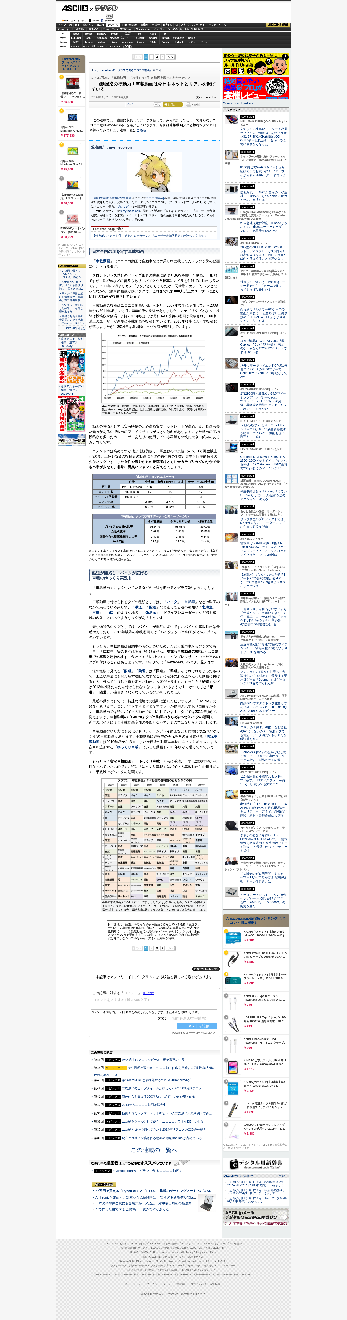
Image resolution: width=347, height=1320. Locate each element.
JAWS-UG (146, 1252)
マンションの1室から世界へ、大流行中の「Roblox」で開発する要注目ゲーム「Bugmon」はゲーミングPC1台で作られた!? (263, 677)
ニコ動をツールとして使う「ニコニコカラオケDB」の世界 (163, 1121)
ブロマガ (123, 206)
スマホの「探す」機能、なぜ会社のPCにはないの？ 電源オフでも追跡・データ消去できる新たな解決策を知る (263, 733)
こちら (141, 130)
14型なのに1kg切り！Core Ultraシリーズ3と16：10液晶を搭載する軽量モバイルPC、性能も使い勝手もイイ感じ (263, 431)
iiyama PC (167, 1248)
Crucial (153, 38)
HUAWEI (166, 38)
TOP (106, 1243)
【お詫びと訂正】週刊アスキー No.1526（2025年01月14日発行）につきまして (257, 1200)
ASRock (140, 38)
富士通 (76, 34)
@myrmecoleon (130, 211)
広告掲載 (215, 1284)
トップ (62, 24)
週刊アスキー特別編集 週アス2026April (72, 390)
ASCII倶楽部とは (75, 328)
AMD (88, 38)
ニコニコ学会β (155, 198)
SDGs (175, 29)
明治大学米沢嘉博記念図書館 (112, 198)
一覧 (157, 104)
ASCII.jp (74, 8)
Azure (115, 42)
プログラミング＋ (193, 1265)
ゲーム (222, 25)
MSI (140, 34)
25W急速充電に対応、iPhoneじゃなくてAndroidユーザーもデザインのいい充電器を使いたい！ (263, 226)
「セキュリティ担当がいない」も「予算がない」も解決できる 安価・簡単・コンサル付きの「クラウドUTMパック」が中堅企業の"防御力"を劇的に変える (263, 616)
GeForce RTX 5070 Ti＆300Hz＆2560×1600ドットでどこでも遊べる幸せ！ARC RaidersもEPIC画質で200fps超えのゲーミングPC (263, 462)
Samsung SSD (126, 1261)
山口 (110, 612)
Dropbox (140, 42)
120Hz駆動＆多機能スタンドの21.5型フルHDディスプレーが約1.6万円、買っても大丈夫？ (262, 780)
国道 (152, 607)
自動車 (144, 24)
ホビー (156, 24)
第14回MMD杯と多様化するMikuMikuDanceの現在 (157, 1080)
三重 (95, 612)
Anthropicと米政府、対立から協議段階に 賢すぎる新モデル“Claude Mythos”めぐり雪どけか (164, 1197)
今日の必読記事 (134, 1270)
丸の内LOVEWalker (222, 1274)
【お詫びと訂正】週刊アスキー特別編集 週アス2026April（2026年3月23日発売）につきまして (255, 1184)
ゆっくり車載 (127, 747)
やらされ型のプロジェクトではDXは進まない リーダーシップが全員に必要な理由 (262, 522)
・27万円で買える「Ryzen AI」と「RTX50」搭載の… (71, 274)
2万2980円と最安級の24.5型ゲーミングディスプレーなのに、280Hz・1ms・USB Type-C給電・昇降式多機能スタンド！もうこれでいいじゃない (263, 401)
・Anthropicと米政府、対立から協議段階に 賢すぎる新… (71, 285)
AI (70, 24)
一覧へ (282, 1175)
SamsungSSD (124, 37)
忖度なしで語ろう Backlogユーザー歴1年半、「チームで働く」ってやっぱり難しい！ (262, 285)
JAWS (76, 42)
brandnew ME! (127, 46)
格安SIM (80, 29)
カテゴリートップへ (206, 969)
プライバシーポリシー (160, 1284)
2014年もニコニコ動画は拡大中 (144, 1105)
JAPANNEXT (101, 46)
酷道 (127, 671)
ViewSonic (178, 38)
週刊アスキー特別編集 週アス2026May (72, 342)
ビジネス (87, 24)
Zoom (204, 42)
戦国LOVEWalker (242, 1274)
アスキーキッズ (65, 29)
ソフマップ (114, 46)
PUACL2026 (197, 29)
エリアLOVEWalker (122, 1274)
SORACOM (160, 1261)
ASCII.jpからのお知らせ (238, 1175)
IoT (77, 24)
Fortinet (179, 42)
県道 (138, 607)
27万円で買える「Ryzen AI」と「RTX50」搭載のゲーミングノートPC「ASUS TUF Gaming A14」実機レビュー (179, 1191)
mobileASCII (185, 1270)
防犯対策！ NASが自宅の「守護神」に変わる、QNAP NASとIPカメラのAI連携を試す (263, 196)
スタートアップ (208, 25)
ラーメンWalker (103, 1274)
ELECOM (76, 38)
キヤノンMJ (89, 46)
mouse (88, 34)
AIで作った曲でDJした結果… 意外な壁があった (132, 1209)
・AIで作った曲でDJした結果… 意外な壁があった (71, 308)
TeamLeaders (143, 29)
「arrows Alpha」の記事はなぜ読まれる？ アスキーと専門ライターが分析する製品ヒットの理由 (263, 756)
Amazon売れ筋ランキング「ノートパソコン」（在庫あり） (71, 64)
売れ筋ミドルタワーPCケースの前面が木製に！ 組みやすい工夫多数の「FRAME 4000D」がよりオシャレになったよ (263, 315)
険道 (141, 671)
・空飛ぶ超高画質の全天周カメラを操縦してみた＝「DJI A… (71, 320)
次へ (170, 56)
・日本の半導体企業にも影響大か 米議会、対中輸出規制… (71, 297)
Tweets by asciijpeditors (238, 103)
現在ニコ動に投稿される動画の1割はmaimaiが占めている (162, 1138)
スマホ (194, 24)
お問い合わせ (198, 1284)
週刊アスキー (126, 29)
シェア (130, 103)
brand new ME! (195, 1257)
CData (153, 42)
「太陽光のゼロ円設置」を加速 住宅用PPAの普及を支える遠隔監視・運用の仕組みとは (263, 877)
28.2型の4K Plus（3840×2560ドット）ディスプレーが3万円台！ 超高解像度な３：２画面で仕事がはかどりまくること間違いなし (263, 252)
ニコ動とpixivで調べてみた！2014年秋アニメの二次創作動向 (164, 1129)
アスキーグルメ (110, 29)
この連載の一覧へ (154, 1150)
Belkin (191, 38)
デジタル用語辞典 (168, 1270)
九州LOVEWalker (202, 1274)
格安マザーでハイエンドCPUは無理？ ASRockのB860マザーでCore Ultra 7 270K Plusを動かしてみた (263, 371)
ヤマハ (191, 42)
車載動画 (103, 261)
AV (176, 24)
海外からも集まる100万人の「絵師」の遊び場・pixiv (158, 1096)
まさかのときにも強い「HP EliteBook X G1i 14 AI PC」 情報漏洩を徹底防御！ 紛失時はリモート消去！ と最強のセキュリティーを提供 (263, 842)
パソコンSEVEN (127, 33)
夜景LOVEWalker (182, 1274)
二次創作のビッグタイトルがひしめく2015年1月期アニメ (162, 1088)
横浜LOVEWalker (142, 1274)
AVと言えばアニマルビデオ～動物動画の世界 (153, 1059)
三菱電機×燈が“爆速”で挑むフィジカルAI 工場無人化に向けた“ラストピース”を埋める (263, 648)
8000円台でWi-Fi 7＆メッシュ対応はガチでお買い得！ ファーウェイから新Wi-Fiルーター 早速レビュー (263, 173)
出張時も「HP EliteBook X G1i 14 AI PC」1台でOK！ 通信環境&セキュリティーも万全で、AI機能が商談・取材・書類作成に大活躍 (263, 809)
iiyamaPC (101, 34)
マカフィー (76, 46)
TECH (100, 24)
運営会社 (181, 1284)
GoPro (150, 612)
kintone (102, 42)
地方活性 (184, 29)
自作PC (167, 24)
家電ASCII (94, 29)
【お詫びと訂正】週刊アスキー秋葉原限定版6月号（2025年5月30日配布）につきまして (256, 1192)
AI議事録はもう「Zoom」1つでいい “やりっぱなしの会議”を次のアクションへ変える (263, 495)
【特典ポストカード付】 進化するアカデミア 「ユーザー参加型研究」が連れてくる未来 (149, 235)
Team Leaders (175, 1265)
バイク (172, 602)
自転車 (189, 602)
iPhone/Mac (129, 24)
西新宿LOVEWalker (162, 1274)
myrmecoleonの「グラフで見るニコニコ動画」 (123, 70)
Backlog (166, 42)
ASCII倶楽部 (278, 25)
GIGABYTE (114, 38)
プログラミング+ (161, 29)
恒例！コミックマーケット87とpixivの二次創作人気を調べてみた (167, 1113)
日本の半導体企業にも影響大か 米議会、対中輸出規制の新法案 (143, 1203)
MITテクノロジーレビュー (206, 1270)
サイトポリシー (134, 1284)
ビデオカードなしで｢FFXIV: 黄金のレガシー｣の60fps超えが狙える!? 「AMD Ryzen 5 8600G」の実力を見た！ (263, 900)
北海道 (207, 607)
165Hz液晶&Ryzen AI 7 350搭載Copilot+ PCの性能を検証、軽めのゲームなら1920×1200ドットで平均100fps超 (263, 346)
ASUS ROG (102, 38)
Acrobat (89, 42)
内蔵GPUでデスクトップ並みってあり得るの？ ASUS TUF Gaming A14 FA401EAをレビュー (263, 707)
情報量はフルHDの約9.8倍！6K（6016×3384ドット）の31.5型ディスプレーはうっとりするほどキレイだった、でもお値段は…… (263, 548)
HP (166, 34)
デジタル (104, 8)
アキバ (185, 24)
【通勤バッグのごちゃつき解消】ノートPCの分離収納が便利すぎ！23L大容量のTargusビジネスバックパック (263, 580)
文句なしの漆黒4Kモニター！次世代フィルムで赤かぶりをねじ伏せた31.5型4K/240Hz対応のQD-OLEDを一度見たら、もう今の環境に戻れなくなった (263, 136)
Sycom (114, 34)
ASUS (153, 34)
